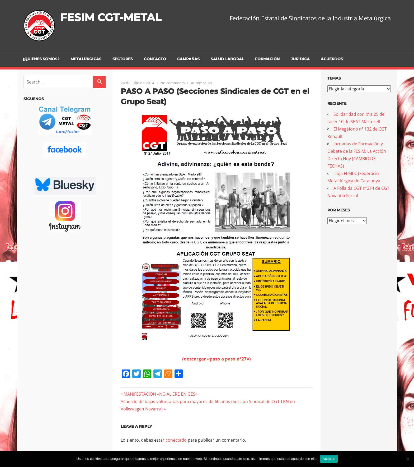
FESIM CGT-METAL (110, 17)
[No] (407, 458)
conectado (176, 440)
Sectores (122, 59)
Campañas (188, 59)
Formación (267, 59)
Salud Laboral (227, 59)
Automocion (201, 82)
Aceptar (329, 459)
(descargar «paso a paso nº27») (216, 359)
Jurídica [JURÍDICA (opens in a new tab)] (300, 59)
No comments (172, 82)
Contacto (155, 59)
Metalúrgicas (85, 59)
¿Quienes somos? (40, 59)
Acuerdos (332, 59)
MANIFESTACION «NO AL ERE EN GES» (160, 394)
